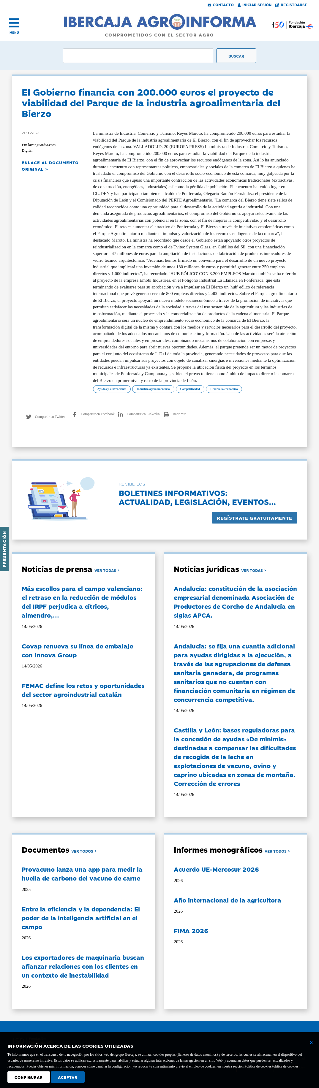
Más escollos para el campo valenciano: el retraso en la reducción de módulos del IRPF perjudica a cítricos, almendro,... (82, 601)
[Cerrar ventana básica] (311, 1043)
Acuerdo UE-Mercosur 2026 (216, 869)
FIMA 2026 (191, 930)
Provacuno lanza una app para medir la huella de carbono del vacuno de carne (82, 873)
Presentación (4, 549)
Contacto (221, 4)
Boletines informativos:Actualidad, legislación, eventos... (197, 497)
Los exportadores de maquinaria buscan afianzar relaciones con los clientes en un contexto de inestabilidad (83, 966)
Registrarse (291, 4)
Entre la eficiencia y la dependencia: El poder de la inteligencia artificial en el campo (81, 917)
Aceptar (68, 1077)
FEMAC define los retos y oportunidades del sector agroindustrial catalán (83, 690)
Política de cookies (285, 1066)
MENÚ (14, 32)
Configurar (29, 1077)
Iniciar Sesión (254, 4)
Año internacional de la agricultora (227, 899)
